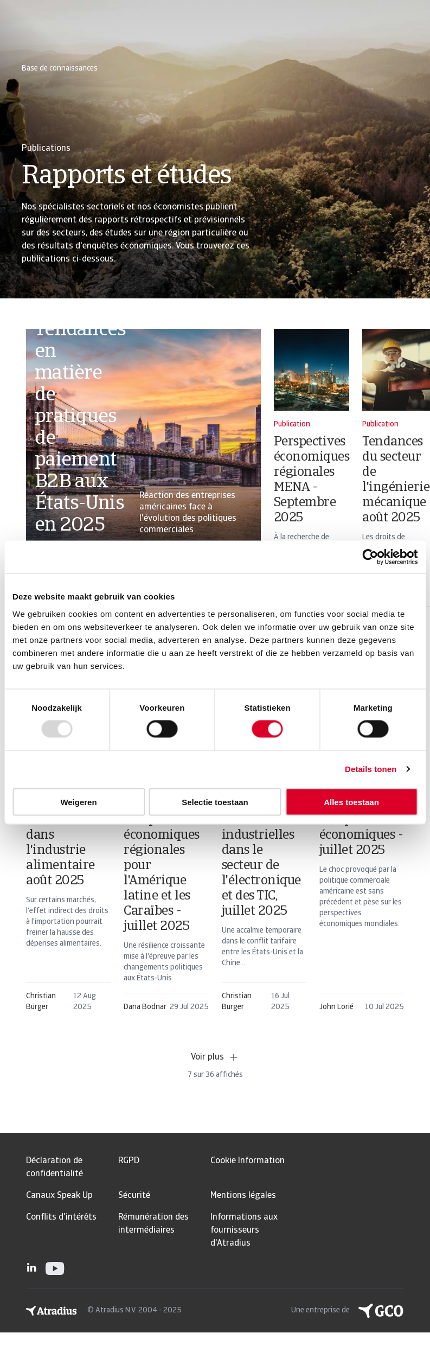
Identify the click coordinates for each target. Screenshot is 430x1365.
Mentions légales (243, 1195)
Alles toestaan (351, 801)
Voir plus (215, 1057)
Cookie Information (247, 1161)
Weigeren (78, 801)
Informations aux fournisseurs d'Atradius (244, 1230)
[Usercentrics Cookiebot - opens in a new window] (370, 557)
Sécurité (134, 1195)
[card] (143, 438)
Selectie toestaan (215, 801)
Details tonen (370, 769)
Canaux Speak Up (59, 1195)
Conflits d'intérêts (61, 1217)
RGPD (128, 1161)
